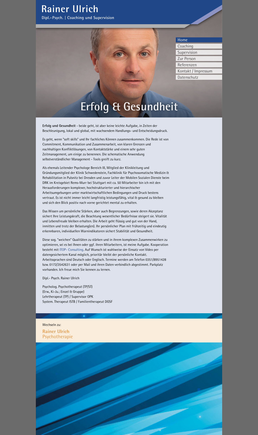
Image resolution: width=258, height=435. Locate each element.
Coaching (185, 46)
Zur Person (187, 58)
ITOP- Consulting (71, 249)
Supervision (187, 52)
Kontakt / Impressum (195, 71)
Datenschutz (188, 77)
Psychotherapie (57, 333)
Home (183, 39)
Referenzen (187, 64)
